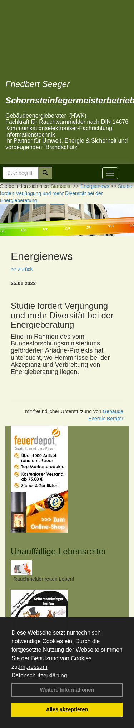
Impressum (33, 667)
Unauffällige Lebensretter (58, 551)
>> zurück (22, 269)
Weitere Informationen (67, 690)
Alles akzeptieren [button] (67, 709)
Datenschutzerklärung (39, 675)
